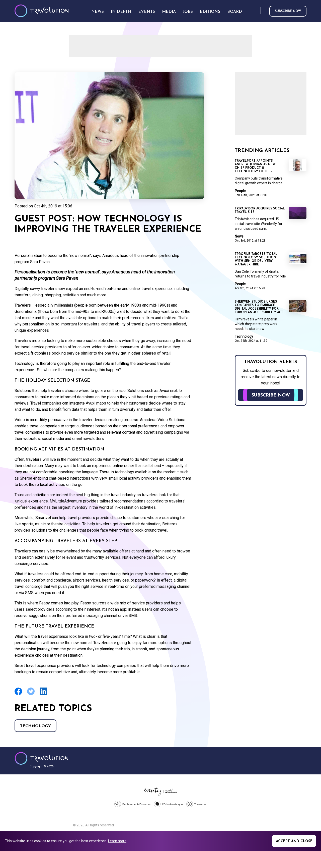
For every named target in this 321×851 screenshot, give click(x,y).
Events (146, 12)
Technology (35, 726)
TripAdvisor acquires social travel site (260, 210)
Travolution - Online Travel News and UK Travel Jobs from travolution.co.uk (41, 758)
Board (234, 12)
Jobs (188, 12)
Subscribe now (288, 11)
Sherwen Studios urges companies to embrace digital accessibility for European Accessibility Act (259, 307)
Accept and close (294, 841)
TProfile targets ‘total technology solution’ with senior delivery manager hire (256, 259)
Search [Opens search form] (256, 11)
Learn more (117, 841)
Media (169, 12)
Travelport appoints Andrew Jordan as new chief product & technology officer (255, 166)
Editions (210, 12)
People (240, 190)
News (239, 236)
